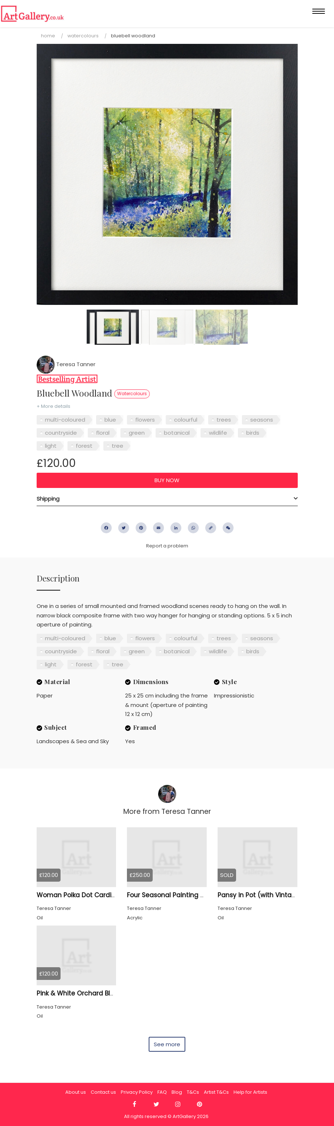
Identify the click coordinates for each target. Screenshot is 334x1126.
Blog (177, 1092)
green (137, 432)
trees (224, 419)
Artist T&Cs (216, 1092)
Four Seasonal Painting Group (173, 895)
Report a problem (167, 545)
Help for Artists (250, 1092)
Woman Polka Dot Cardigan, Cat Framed (101, 895)
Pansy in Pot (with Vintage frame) (271, 895)
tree (117, 446)
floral (103, 432)
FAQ (162, 1092)
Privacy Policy (137, 1092)
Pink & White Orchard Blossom (84, 993)
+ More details (53, 406)
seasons (261, 419)
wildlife (218, 432)
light (51, 446)
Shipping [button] (48, 498)
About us (75, 1092)
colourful (185, 419)
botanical (177, 432)
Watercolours (83, 36)
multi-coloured (65, 419)
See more (167, 1044)
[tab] (167, 499)
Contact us (103, 1092)
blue (110, 419)
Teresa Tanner (66, 364)
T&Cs (193, 1092)
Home (48, 36)
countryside (61, 432)
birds (252, 432)
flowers (145, 419)
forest (84, 446)
